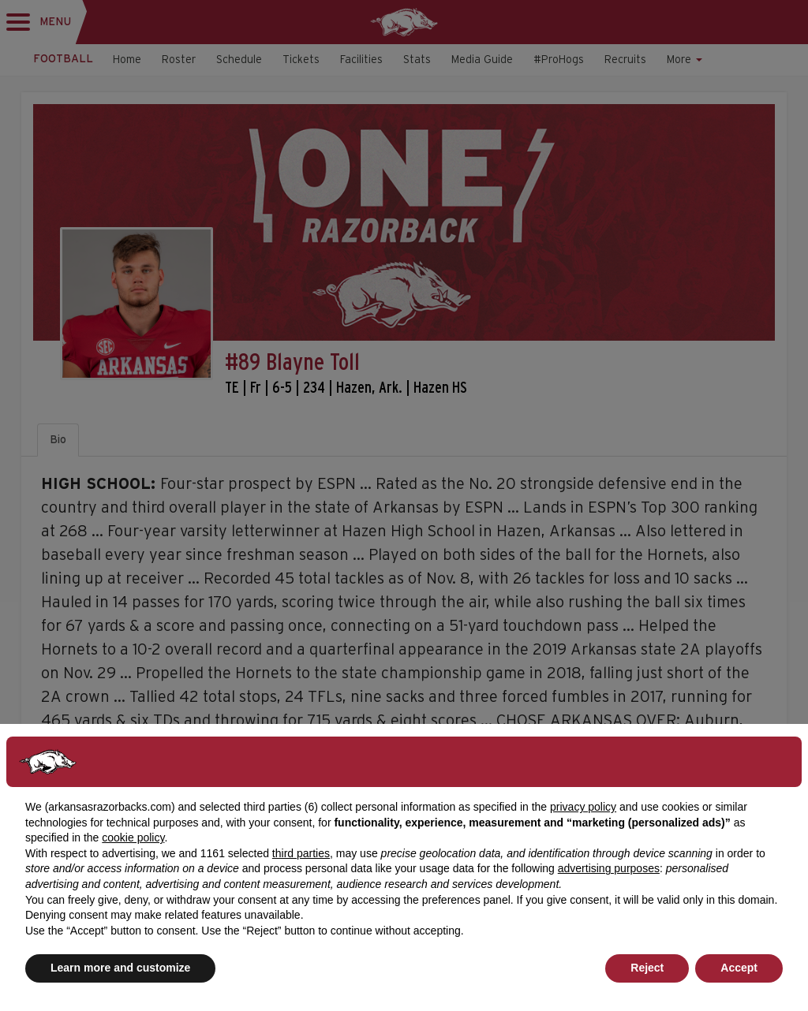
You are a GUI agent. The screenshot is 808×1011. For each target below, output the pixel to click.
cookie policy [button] (133, 837)
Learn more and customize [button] (120, 967)
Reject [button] (647, 967)
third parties (301, 853)
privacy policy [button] (583, 806)
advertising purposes (609, 868)
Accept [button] (739, 967)
